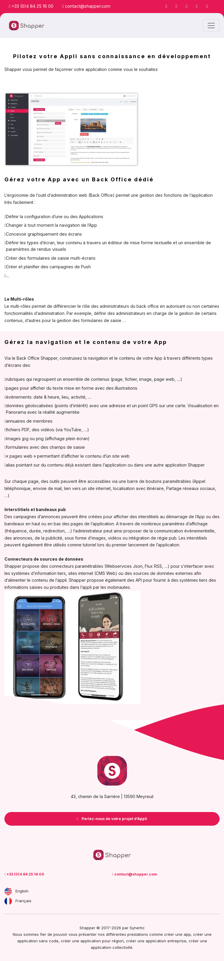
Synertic (137, 927)
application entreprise (166, 940)
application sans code (37, 940)
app (187, 934)
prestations (137, 934)
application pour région (102, 940)
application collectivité (111, 947)
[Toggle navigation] (211, 25)
